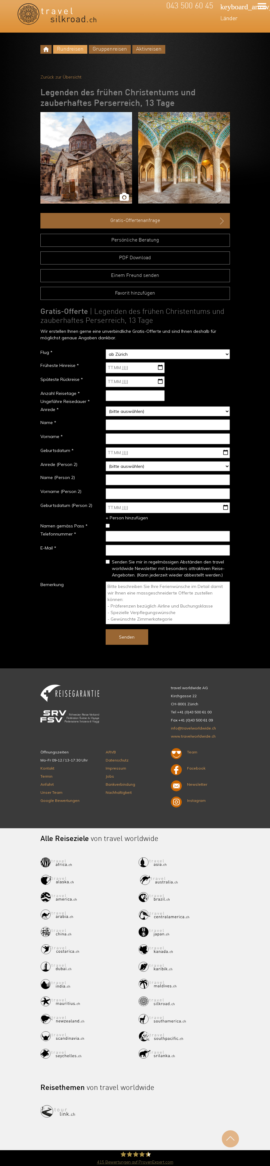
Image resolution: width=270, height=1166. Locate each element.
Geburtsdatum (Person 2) (66, 505)
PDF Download (135, 257)
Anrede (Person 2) (58, 464)
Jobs (110, 776)
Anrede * (49, 409)
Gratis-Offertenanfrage (167, 221)
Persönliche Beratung (135, 240)
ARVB (111, 752)
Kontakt (47, 768)
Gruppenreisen (110, 49)
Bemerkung (52, 584)
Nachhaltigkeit (119, 792)
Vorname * (51, 436)
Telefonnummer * (58, 534)
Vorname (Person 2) (60, 491)
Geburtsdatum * (57, 450)
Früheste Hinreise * (59, 365)
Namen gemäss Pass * (64, 526)
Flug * (46, 352)
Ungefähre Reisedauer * (65, 401)
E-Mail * (48, 548)
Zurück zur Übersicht (60, 77)
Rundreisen (70, 49)
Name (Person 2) (57, 477)
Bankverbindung (120, 784)
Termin (46, 776)
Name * (48, 422)
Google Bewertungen (60, 800)
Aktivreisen (149, 49)
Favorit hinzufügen (135, 293)
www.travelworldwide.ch (193, 736)
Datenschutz (117, 760)
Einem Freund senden (135, 275)
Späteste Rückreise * (61, 379)
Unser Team (51, 792)
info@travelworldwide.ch (193, 728)
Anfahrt (47, 784)
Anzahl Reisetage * (60, 393)
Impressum (116, 768)
